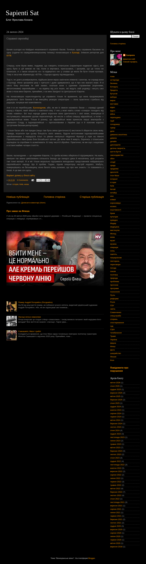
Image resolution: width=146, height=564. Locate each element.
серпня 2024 (115, 413)
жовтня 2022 (115, 468)
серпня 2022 (115, 475)
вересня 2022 (116, 471)
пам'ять (113, 254)
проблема (114, 281)
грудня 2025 (115, 389)
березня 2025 (116, 400)
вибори (113, 97)
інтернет (114, 179)
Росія (112, 302)
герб (112, 121)
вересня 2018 (116, 547)
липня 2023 (115, 441)
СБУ (112, 305)
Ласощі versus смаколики (29, 317)
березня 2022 (116, 492)
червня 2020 (115, 540)
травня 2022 (115, 485)
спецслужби (115, 316)
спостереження (117, 323)
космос (113, 206)
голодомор (115, 124)
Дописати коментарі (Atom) (33, 203)
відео (112, 107)
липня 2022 (115, 478)
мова (26, 184)
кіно (112, 196)
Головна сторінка (54, 196)
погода (113, 268)
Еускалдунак (39, 108)
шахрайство (115, 353)
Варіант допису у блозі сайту (21, 175)
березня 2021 (116, 519)
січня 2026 (115, 386)
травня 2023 (115, 444)
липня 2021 (115, 512)
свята (112, 309)
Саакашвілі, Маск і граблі (29, 331)
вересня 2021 (116, 506)
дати (112, 131)
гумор (112, 128)
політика (114, 275)
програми (114, 288)
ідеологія (114, 172)
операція (114, 247)
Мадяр (113, 223)
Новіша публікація (17, 196)
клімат (113, 199)
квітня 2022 (115, 488)
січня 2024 (115, 430)
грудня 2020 (115, 526)
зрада (113, 165)
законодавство (116, 155)
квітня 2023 (115, 447)
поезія (113, 271)
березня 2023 (116, 451)
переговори (115, 264)
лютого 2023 (115, 454)
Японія (113, 357)
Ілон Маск (114, 175)
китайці (113, 193)
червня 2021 (115, 516)
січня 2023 (115, 458)
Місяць (113, 234)
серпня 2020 (115, 533)
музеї (112, 240)
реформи (114, 299)
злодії (112, 162)
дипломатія (115, 145)
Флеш (112, 346)
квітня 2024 (115, 420)
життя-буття (115, 152)
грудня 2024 (115, 407)
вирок (112, 100)
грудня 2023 (115, 434)
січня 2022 (115, 499)
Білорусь (114, 87)
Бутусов (113, 94)
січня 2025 (115, 403)
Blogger (91, 558)
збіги (112, 158)
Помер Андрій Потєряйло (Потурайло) (35, 302)
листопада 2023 (117, 437)
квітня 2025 (115, 396)
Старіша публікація (92, 196)
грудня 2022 (115, 461)
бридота (114, 90)
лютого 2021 (115, 523)
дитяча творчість (117, 148)
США (112, 329)
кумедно (114, 220)
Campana (130, 55)
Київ (21, 184)
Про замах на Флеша (17, 211)
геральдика (115, 117)
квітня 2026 (115, 383)
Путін (112, 295)
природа (114, 278)
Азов (112, 76)
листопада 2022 (117, 465)
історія (15, 184)
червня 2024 (115, 417)
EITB (9, 55)
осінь (112, 251)
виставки (114, 104)
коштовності (115, 210)
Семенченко (115, 312)
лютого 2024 (115, 427)
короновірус (115, 203)
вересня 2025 (116, 393)
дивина (113, 138)
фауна (113, 343)
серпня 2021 (115, 509)
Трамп (113, 336)
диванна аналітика (118, 135)
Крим (112, 213)
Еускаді (75, 52)
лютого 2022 (115, 495)
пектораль (114, 261)
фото (112, 350)
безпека (113, 83)
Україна (113, 340)
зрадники (114, 169)
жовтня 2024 (115, 410)
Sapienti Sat (22, 13)
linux (112, 360)
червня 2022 (115, 482)
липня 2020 (115, 536)
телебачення (116, 333)
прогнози (114, 285)
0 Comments (22, 180)
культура (114, 217)
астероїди (114, 80)
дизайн (113, 141)
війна (112, 114)
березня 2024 (116, 424)
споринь (114, 319)
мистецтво (115, 230)
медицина (114, 227)
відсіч (112, 111)
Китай (113, 189)
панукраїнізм (116, 258)
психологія (115, 292)
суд (111, 326)
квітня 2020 (115, 543)
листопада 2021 (117, 502)
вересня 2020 (116, 529)
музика (113, 244)
